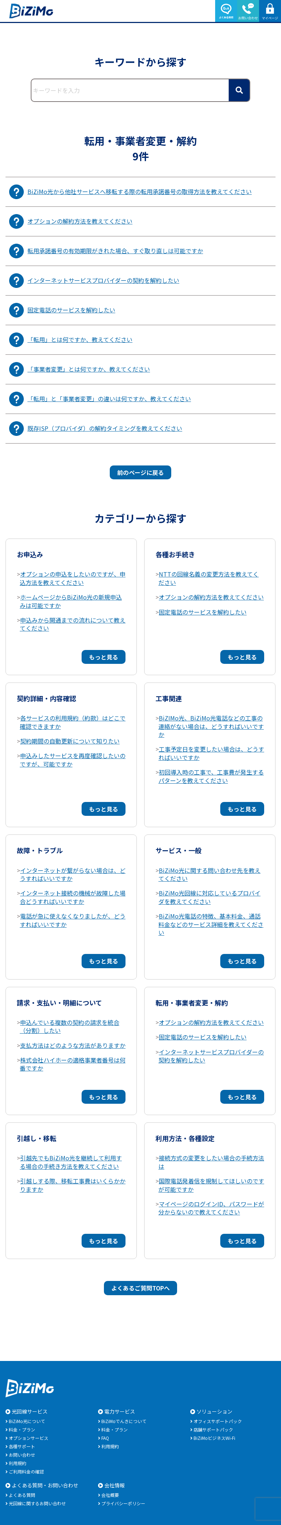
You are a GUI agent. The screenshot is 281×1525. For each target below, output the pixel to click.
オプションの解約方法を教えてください (211, 597)
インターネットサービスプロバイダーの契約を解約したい (211, 1055)
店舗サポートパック (213, 1429)
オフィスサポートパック (218, 1421)
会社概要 (110, 1495)
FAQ (105, 1438)
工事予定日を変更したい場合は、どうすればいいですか (211, 753)
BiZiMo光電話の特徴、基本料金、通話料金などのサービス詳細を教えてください (210, 924)
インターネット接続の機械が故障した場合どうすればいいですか (72, 897)
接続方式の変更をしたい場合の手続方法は (211, 1161)
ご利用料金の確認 (26, 1471)
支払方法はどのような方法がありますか (72, 1045)
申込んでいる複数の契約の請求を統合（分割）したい (69, 1026)
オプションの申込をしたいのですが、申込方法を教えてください (72, 578)
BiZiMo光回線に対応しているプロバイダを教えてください (209, 897)
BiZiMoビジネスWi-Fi (214, 1438)
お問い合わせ (22, 1455)
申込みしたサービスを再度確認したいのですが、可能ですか (72, 759)
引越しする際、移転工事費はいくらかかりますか (72, 1184)
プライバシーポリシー (123, 1503)
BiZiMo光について (27, 1421)
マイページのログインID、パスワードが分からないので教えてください (211, 1207)
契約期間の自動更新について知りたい (70, 741)
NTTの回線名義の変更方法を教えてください (208, 578)
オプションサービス (28, 1438)
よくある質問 (22, 1495)
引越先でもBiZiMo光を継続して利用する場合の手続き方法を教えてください (71, 1161)
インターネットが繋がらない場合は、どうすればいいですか (72, 874)
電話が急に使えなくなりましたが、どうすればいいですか (72, 920)
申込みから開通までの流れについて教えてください (72, 624)
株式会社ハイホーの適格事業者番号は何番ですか (72, 1064)
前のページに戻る (140, 472)
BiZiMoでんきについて (123, 1421)
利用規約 (17, 1463)
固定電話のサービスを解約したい (203, 612)
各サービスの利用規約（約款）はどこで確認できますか (72, 722)
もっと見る (103, 657)
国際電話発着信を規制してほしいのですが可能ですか (211, 1184)
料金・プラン (22, 1429)
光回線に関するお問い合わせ (37, 1503)
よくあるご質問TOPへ (140, 1287)
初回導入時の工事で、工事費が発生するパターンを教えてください (211, 776)
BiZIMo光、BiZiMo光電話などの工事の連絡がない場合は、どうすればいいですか (211, 726)
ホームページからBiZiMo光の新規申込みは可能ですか (71, 601)
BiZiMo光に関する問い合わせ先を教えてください (209, 874)
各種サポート (22, 1446)
